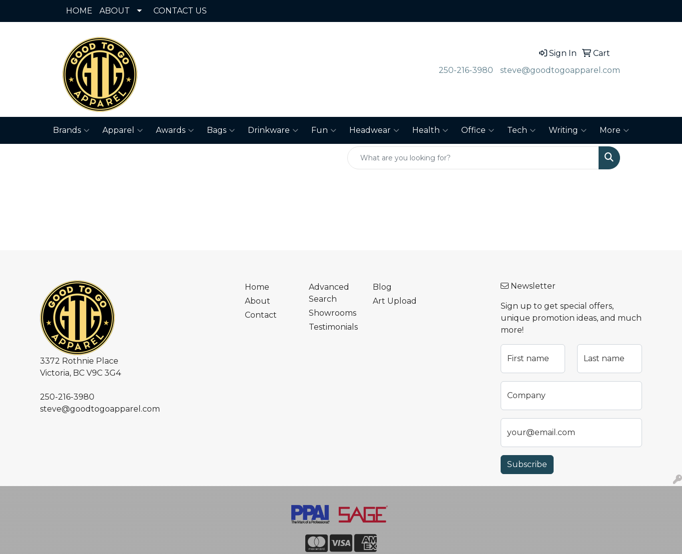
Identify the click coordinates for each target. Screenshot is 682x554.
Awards (175, 130)
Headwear (374, 130)
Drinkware (273, 130)
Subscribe (527, 464)
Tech (521, 130)
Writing (568, 130)
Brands (71, 130)
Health (430, 130)
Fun (323, 130)
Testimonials (333, 327)
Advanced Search (329, 293)
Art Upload (395, 301)
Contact (261, 315)
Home (257, 287)
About (257, 301)
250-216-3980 (466, 70)
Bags (221, 130)
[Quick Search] (473, 157)
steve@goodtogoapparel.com (560, 70)
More (614, 130)
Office (477, 130)
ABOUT (114, 10)
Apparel (122, 130)
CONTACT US (180, 10)
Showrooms (332, 313)
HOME (79, 10)
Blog (382, 287)
